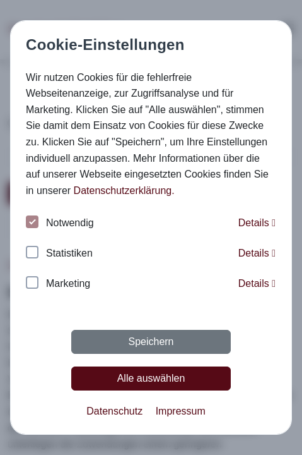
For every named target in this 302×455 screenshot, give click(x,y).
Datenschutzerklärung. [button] (124, 190)
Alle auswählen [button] (151, 378)
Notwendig (60, 223)
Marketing (58, 284)
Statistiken (59, 254)
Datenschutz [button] (114, 411)
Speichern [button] (150, 341)
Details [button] (257, 222)
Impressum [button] (181, 411)
